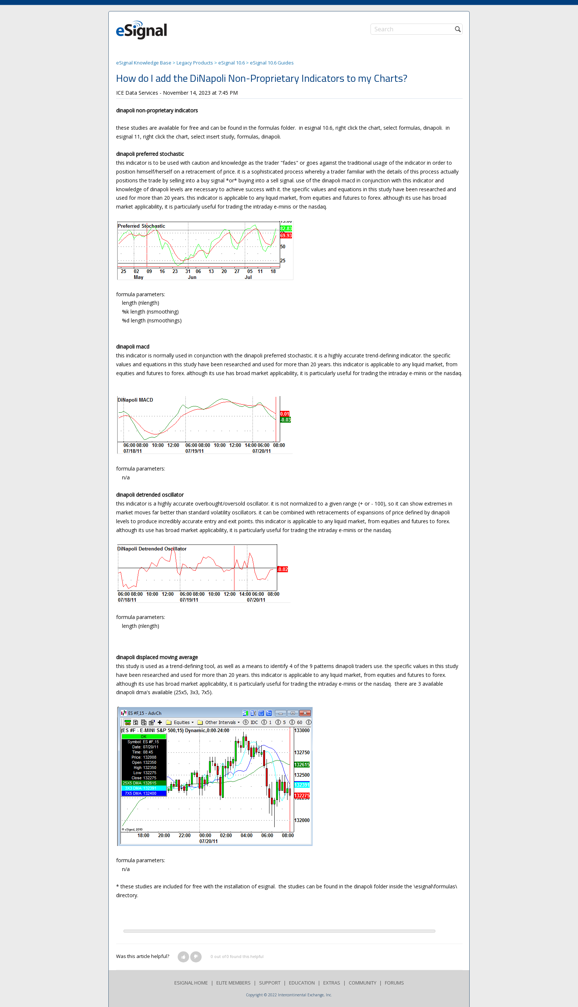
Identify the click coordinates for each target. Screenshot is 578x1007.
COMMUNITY (362, 982)
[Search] (416, 29)
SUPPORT (270, 982)
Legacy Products (195, 62)
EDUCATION (302, 982)
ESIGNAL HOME (191, 982)
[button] (183, 956)
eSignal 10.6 (231, 62)
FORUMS (394, 982)
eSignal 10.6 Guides (272, 62)
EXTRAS (331, 982)
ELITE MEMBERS (233, 982)
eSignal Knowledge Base (143, 62)
